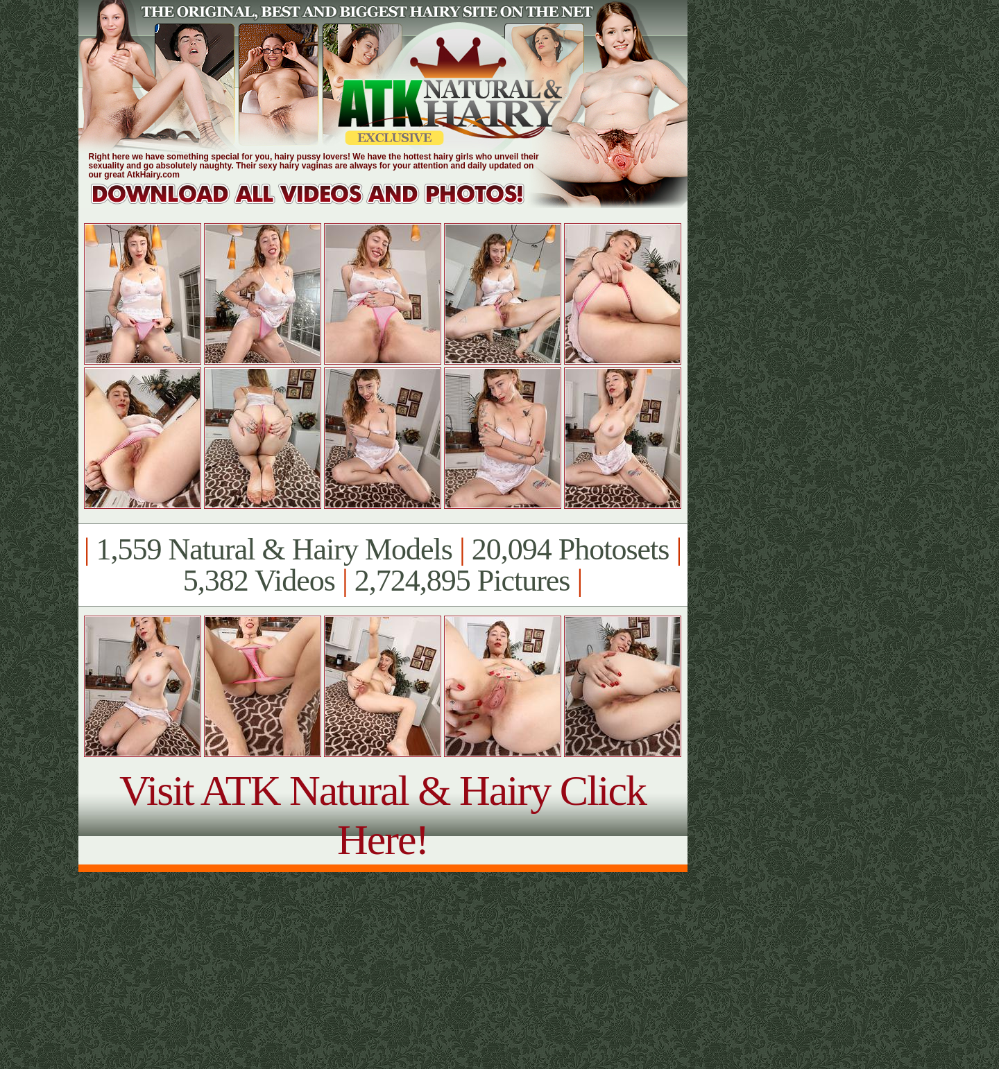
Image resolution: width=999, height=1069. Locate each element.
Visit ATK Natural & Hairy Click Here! (382, 815)
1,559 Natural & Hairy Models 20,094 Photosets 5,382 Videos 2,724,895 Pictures (382, 565)
